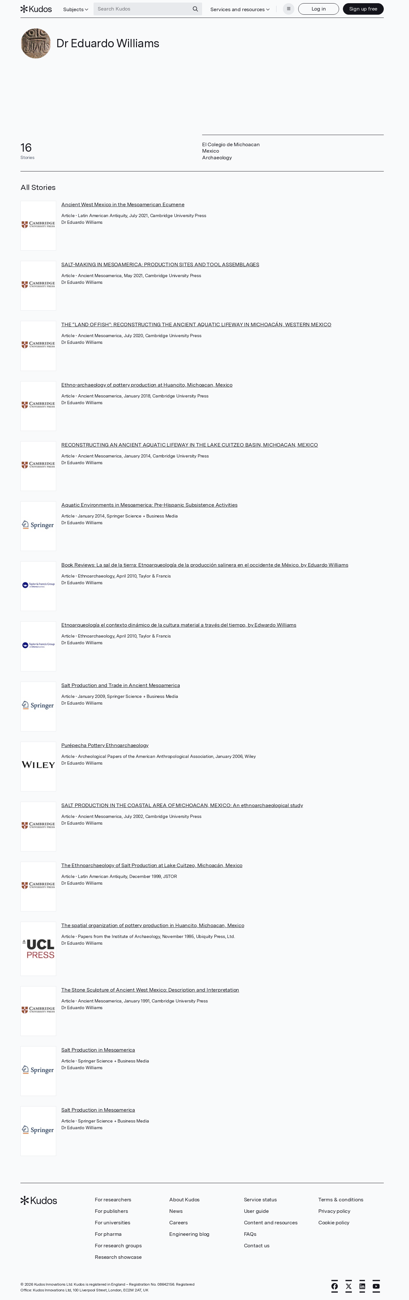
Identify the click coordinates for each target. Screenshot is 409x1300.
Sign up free (363, 9)
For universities (112, 1223)
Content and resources (271, 1223)
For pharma (108, 1234)
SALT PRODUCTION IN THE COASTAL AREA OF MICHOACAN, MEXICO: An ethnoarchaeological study (182, 805)
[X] (348, 1286)
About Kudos (184, 1200)
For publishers (111, 1211)
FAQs (250, 1234)
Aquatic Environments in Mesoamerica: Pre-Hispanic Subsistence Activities (149, 505)
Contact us (256, 1246)
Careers (178, 1223)
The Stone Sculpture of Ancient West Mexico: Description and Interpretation (150, 990)
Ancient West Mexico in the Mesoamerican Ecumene (123, 204)
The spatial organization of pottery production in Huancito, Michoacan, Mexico (152, 925)
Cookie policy (333, 1223)
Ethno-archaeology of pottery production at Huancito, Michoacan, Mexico (146, 385)
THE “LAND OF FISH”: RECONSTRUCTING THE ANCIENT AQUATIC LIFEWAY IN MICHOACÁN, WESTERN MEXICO (196, 324)
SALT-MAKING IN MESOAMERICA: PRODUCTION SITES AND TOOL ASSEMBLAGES (160, 264)
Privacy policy (334, 1211)
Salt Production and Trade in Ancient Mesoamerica (120, 685)
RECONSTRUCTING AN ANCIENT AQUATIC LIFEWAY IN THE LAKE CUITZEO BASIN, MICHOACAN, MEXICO (189, 445)
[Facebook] (334, 1286)
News (175, 1211)
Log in (319, 9)
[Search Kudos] (141, 9)
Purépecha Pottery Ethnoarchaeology (104, 745)
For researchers (113, 1200)
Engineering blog (189, 1234)
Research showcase (118, 1257)
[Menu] (288, 9)
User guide (256, 1211)
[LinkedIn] (362, 1286)
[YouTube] (376, 1286)
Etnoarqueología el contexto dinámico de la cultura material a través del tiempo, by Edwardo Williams (178, 625)
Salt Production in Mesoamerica (98, 1050)
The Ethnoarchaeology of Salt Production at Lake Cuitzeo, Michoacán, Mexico (151, 865)
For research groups (118, 1246)
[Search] (195, 9)
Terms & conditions (340, 1200)
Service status (260, 1200)
